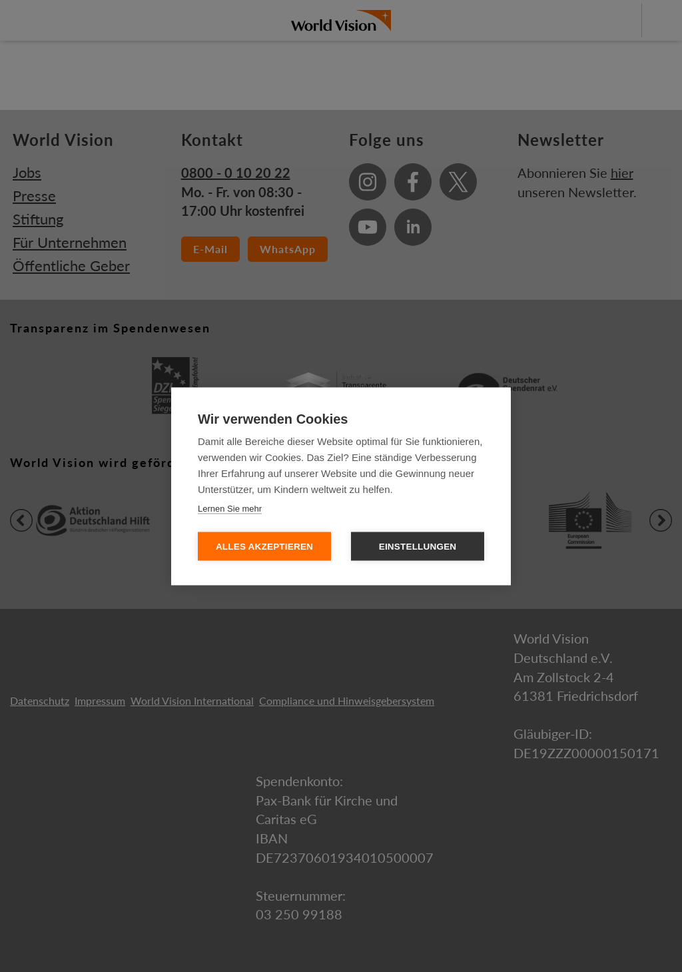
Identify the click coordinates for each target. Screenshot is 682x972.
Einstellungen (418, 546)
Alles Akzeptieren (264, 546)
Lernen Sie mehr (230, 508)
